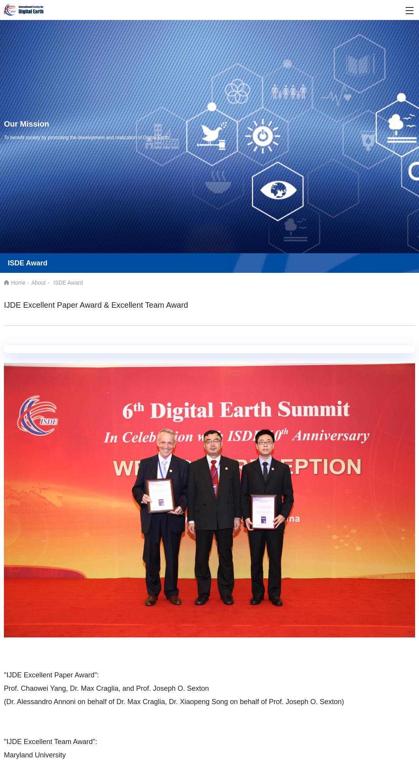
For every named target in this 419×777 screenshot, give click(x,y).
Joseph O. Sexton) (314, 702)
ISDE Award (68, 283)
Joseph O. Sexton (181, 688)
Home (18, 283)
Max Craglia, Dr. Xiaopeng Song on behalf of (198, 702)
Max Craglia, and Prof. (117, 688)
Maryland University (35, 755)
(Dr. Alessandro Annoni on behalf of (65, 702)
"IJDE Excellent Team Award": (50, 742)
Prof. (277, 702)
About (38, 283)
